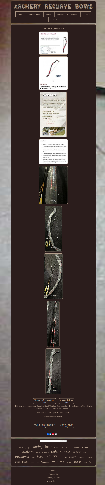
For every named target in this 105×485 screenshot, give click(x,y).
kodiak (77, 461)
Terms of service (53, 481)
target (72, 456)
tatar (69, 462)
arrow (38, 452)
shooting (81, 457)
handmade (45, 462)
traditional (22, 456)
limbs (17, 461)
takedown (27, 451)
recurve (51, 456)
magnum (89, 457)
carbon (21, 448)
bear (48, 447)
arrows (85, 447)
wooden (45, 452)
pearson (32, 462)
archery (58, 461)
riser (57, 447)
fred (90, 462)
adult (84, 452)
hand (40, 456)
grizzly (27, 448)
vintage (65, 451)
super (70, 448)
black (25, 461)
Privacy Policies (53, 478)
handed (64, 448)
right (54, 451)
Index (53, 471)
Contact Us (53, 474)
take (38, 462)
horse (61, 457)
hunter (76, 447)
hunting (37, 447)
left (65, 457)
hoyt (85, 462)
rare (33, 457)
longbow (76, 452)
